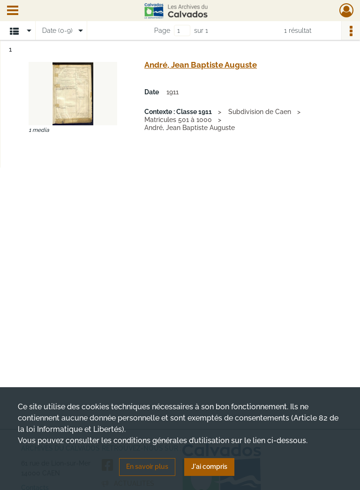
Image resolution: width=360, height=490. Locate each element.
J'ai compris (209, 466)
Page (162, 30)
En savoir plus (147, 466)
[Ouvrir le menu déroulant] (12, 11)
